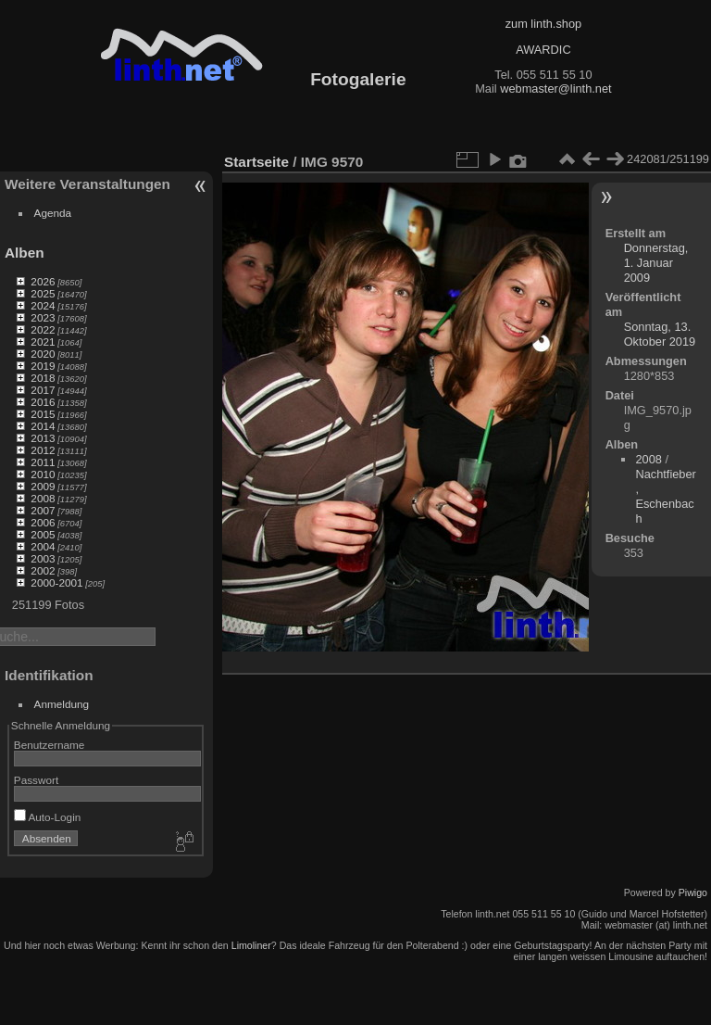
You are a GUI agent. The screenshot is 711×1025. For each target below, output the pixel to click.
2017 (43, 390)
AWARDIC (543, 50)
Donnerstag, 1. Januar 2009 (656, 263)
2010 (43, 474)
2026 (43, 281)
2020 (43, 354)
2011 (43, 462)
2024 (43, 305)
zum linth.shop (543, 24)
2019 (43, 366)
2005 (43, 534)
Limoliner (251, 945)
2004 (43, 546)
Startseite (256, 162)
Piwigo (693, 892)
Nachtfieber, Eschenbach (665, 496)
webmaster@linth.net (555, 88)
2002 (43, 570)
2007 (43, 510)
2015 (43, 414)
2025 (43, 293)
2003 (43, 558)
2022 (43, 329)
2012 (43, 450)
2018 (43, 378)
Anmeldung (62, 704)
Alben (24, 252)
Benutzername (49, 745)
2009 (43, 486)
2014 (43, 426)
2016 (43, 402)
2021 (43, 341)
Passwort (36, 780)
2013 (43, 438)
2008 (43, 498)
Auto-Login (47, 817)
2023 (43, 317)
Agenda (53, 213)
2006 (43, 522)
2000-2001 (56, 582)
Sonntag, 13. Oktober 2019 (660, 334)
